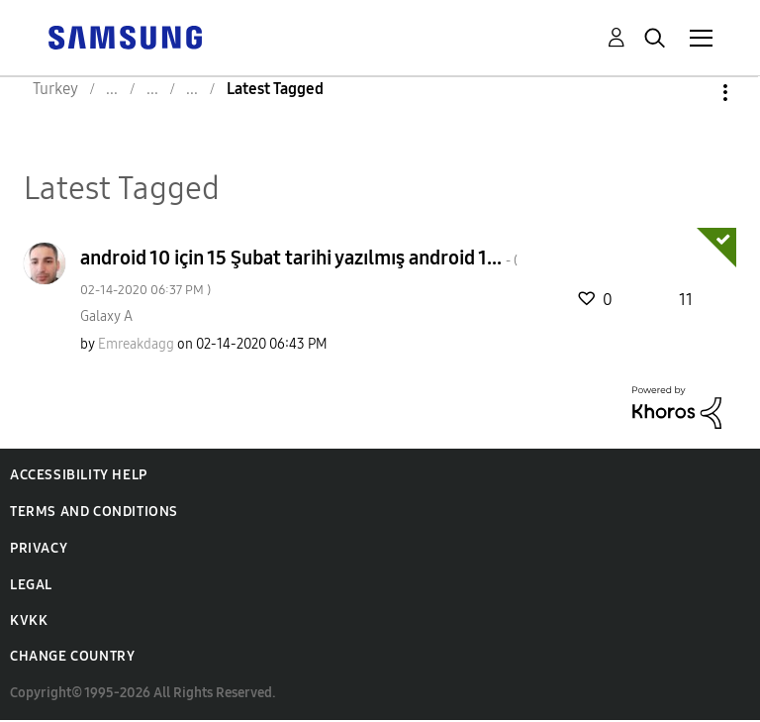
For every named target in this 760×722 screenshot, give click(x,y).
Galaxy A (106, 316)
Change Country (72, 656)
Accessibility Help (78, 474)
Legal (31, 584)
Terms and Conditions (94, 511)
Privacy (38, 548)
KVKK (29, 620)
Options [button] (691, 92)
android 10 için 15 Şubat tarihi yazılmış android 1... (299, 272)
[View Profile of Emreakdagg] (136, 344)
